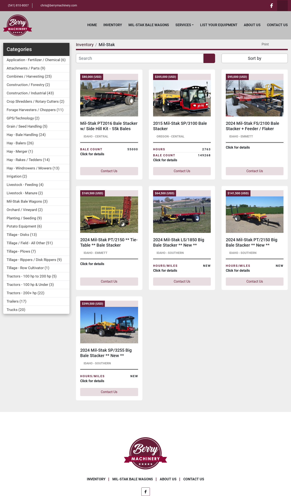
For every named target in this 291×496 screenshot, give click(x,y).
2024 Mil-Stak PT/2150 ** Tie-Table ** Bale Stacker (109, 242)
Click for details (92, 154)
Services (183, 25)
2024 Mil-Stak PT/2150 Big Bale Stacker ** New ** (251, 242)
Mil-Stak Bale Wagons (148, 25)
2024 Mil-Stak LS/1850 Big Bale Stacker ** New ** (178, 242)
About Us (252, 25)
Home (92, 25)
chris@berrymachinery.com (59, 5)
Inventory (112, 25)
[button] (184, 25)
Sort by (254, 58)
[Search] (139, 58)
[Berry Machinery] (145, 453)
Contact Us (277, 25)
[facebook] (271, 5)
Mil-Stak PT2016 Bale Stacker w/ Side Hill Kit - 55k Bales (108, 126)
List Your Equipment (218, 25)
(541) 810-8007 (18, 5)
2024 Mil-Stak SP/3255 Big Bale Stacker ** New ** (106, 353)
